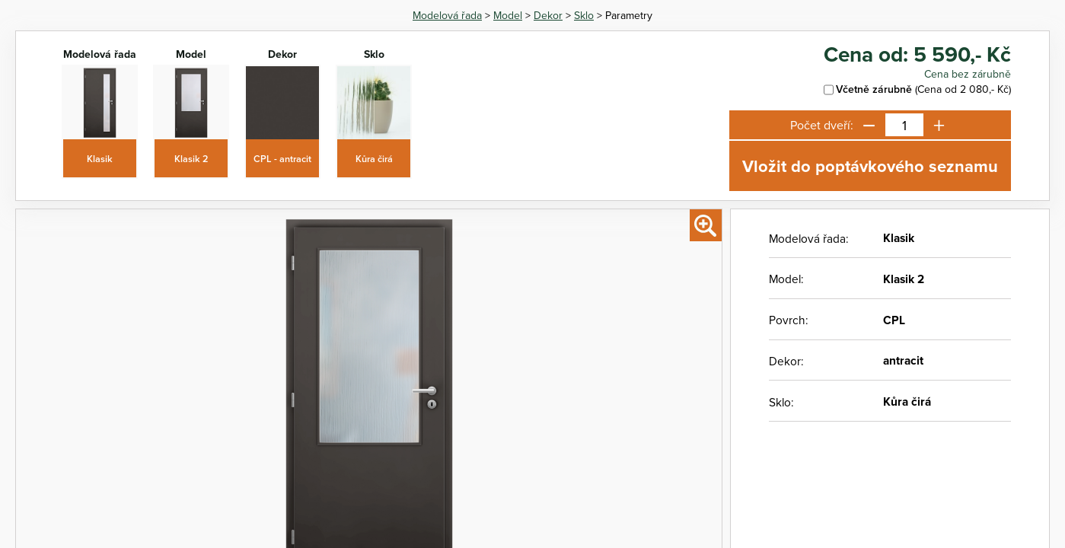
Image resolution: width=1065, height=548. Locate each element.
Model (507, 15)
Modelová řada (447, 15)
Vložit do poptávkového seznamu (870, 166)
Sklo (584, 15)
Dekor (548, 15)
